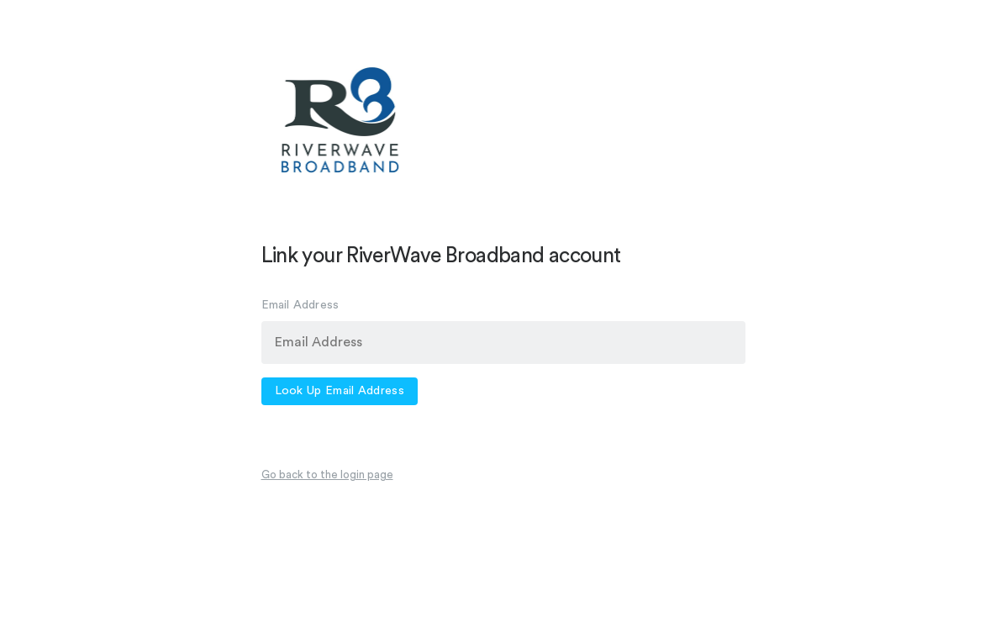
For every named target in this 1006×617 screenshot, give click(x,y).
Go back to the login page (327, 474)
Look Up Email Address (339, 391)
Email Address (300, 305)
